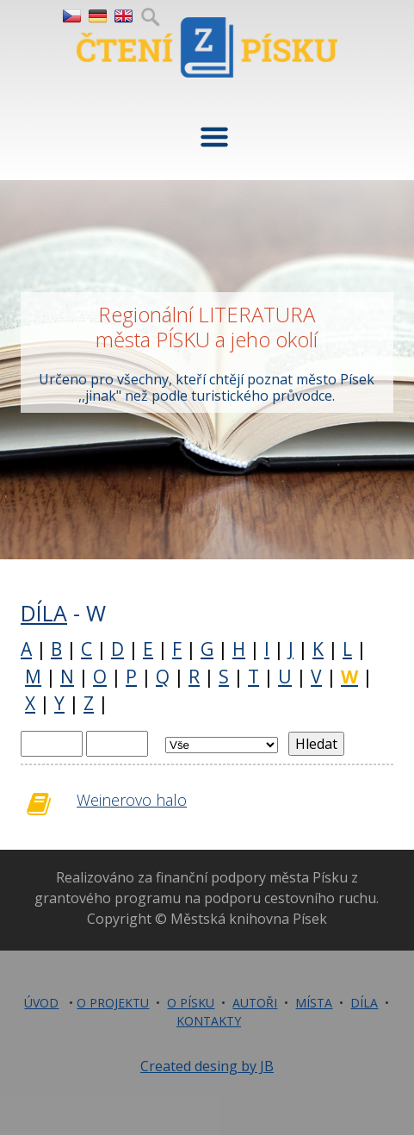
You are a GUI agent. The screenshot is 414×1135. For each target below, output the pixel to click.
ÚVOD (41, 1003)
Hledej (150, 16)
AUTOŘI (254, 1003)
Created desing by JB (207, 1066)
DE (97, 16)
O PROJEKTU (113, 1003)
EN (123, 16)
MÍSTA (313, 1003)
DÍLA (44, 612)
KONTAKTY (208, 1021)
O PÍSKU (190, 1003)
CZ (70, 16)
